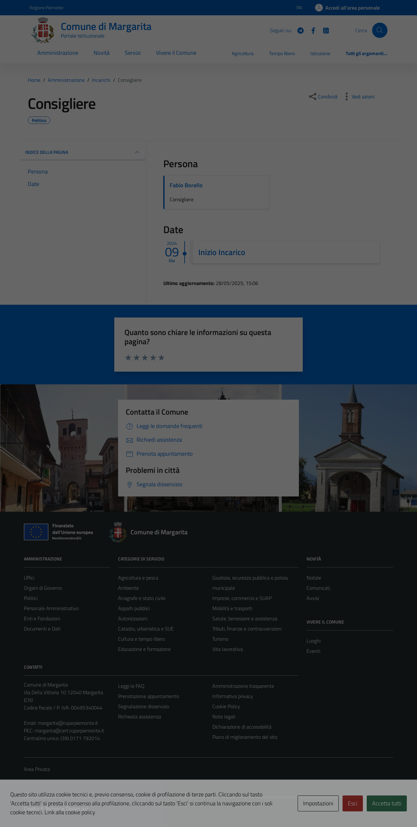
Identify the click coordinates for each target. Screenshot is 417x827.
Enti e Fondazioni (42, 618)
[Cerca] (379, 30)
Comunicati (318, 588)
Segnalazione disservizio (143, 706)
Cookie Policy (226, 706)
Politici (31, 598)
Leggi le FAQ (131, 686)
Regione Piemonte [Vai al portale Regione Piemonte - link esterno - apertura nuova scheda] (46, 7)
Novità (102, 52)
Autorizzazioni (132, 618)
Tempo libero (282, 53)
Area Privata (37, 769)
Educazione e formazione (144, 649)
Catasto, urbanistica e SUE (146, 628)
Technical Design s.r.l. (67, 808)
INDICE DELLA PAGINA (83, 152)
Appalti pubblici (134, 608)
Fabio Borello (186, 185)
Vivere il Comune (176, 52)
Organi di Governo (43, 588)
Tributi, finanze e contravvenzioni (246, 628)
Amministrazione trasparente (243, 686)
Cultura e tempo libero (141, 639)
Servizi (133, 52)
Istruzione (320, 53)
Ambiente (128, 588)
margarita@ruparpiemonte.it (68, 723)
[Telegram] (298, 30)
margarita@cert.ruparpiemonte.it (69, 730)
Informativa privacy (232, 696)
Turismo (220, 639)
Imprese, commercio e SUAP (242, 598)
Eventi (313, 651)
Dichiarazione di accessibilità (242, 727)
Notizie (314, 577)
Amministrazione (57, 52)
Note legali (223, 716)
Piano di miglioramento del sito (244, 737)
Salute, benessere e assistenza (244, 618)
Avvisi (313, 598)
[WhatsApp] (323, 30)
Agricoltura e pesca (138, 577)
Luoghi (314, 641)
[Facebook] (310, 30)
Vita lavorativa (227, 649)
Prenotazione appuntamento (148, 696)
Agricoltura (243, 53)
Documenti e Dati (42, 628)
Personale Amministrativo (51, 608)
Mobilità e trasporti (232, 608)
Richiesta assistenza (139, 716)
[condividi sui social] (323, 96)
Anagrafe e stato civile (142, 598)
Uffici (29, 577)
